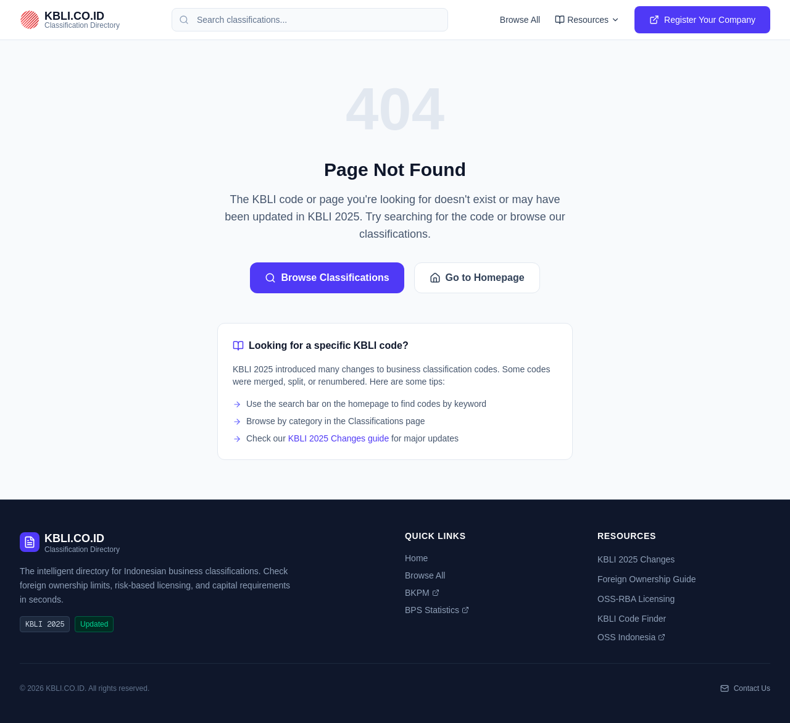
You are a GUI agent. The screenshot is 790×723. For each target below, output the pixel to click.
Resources (587, 20)
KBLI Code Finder (631, 619)
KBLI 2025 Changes (636, 559)
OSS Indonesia (631, 637)
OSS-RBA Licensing (636, 599)
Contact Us (745, 688)
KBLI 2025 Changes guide (338, 438)
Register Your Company (702, 20)
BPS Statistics (437, 610)
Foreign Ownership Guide (646, 579)
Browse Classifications (327, 277)
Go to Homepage (477, 277)
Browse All (520, 20)
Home (416, 558)
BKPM (422, 593)
